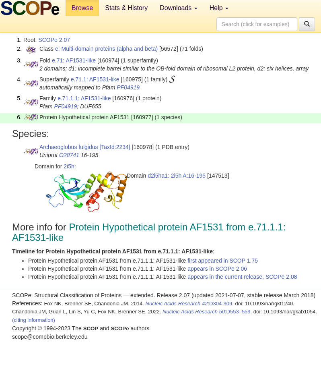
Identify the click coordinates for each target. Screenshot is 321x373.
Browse (82, 7)
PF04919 (128, 87)
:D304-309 (189, 303)
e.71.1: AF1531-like (95, 79)
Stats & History (126, 7)
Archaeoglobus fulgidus (68, 147)
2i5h (69, 166)
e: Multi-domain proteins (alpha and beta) (106, 49)
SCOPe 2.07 (54, 40)
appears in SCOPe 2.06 (217, 268)
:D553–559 (207, 312)
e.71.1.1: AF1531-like (84, 98)
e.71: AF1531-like (74, 60)
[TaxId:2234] (114, 147)
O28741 (69, 155)
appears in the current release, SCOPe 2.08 (242, 277)
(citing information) (33, 320)
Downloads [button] (179, 7)
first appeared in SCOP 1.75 (222, 260)
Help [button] (219, 7)
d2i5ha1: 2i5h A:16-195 (177, 175)
